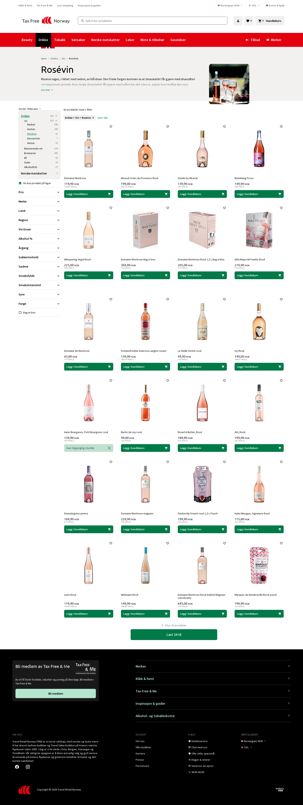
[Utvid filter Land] (39, 210)
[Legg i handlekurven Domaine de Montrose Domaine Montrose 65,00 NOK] (88, 366)
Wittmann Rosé (130, 594)
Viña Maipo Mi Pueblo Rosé (250, 258)
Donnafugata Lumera (77, 512)
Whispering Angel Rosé (78, 258)
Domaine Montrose (76, 177)
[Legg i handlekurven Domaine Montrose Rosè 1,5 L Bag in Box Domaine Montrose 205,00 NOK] (202, 274)
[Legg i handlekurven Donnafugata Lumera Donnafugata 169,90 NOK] (88, 528)
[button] (47, 90)
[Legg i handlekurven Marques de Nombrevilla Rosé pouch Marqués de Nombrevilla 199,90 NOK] (259, 613)
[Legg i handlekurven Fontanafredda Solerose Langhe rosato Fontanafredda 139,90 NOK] (145, 366)
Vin (63, 58)
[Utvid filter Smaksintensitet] (39, 285)
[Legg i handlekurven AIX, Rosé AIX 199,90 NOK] (259, 447)
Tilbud (252, 40)
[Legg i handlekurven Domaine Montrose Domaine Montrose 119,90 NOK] (88, 193)
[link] (25, 5)
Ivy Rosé (240, 350)
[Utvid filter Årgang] (39, 247)
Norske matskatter (105, 40)
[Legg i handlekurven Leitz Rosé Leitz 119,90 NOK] (88, 613)
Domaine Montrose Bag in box (139, 258)
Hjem (44, 58)
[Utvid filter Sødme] (39, 266)
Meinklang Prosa (244, 177)
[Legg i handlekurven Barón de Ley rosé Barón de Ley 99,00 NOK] (145, 447)
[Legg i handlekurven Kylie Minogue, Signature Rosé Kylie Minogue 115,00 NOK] (259, 528)
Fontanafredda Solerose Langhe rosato (144, 350)
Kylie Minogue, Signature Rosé (253, 512)
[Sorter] (39, 108)
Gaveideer (178, 40)
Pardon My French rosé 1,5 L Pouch (198, 512)
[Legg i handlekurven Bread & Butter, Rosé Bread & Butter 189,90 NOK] (202, 447)
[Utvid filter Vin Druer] (39, 229)
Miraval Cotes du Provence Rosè (140, 177)
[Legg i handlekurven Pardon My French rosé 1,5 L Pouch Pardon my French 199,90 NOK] (202, 528)
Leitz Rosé (71, 594)
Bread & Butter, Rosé (191, 431)
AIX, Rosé (240, 431)
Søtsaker (78, 40)
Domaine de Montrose (77, 350)
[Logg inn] (238, 20)
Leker (130, 40)
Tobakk (59, 40)
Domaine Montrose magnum (138, 512)
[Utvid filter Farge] (39, 303)
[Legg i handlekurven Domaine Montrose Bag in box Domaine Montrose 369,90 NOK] (145, 274)
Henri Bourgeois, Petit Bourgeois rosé (87, 431)
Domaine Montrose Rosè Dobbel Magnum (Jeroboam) (202, 595)
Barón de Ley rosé (132, 431)
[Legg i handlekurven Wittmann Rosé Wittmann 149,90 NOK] (145, 613)
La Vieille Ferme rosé (190, 350)
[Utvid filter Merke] (39, 201)
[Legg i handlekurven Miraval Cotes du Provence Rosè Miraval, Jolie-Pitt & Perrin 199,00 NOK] (145, 193)
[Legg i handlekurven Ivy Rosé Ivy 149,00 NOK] (259, 366)
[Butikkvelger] (255, 5)
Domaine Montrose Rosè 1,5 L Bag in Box (202, 258)
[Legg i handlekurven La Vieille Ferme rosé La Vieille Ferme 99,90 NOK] (202, 366)
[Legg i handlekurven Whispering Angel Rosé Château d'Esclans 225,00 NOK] (88, 274)
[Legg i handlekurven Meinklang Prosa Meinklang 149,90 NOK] (259, 193)
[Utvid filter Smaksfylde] (39, 275)
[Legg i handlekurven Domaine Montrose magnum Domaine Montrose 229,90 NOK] (145, 528)
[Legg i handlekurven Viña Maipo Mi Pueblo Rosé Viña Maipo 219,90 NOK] (259, 274)
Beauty (27, 40)
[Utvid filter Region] (39, 220)
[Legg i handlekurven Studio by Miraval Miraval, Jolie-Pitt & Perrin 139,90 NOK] (202, 193)
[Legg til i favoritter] (110, 127)
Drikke (43, 40)
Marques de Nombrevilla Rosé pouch (256, 594)
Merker (273, 40)
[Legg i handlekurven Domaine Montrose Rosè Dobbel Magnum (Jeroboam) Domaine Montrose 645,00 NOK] (202, 613)
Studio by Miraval (188, 177)
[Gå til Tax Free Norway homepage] (46, 21)
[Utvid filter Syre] (39, 294)
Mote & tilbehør (152, 40)
